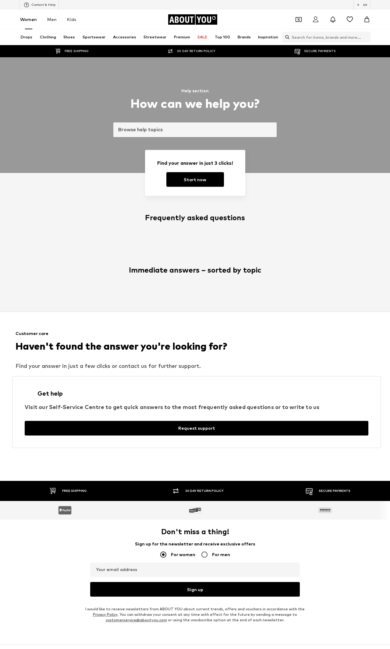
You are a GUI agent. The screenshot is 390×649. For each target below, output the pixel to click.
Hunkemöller (57, 343)
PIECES (127, 335)
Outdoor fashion (211, 282)
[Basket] (366, 19)
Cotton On (206, 335)
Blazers (203, 265)
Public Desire (282, 335)
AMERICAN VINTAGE (65, 352)
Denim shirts (282, 282)
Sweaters (130, 300)
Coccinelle (280, 326)
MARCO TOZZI (134, 343)
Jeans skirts (207, 291)
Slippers (53, 282)
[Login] (315, 19)
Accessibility (288, 470)
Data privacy (172, 470)
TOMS (201, 352)
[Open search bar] (285, 37)
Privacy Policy (105, 205)
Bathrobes (56, 300)
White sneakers (285, 265)
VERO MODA (57, 361)
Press (83, 470)
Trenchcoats (282, 291)
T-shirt (202, 300)
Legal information (250, 470)
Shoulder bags (284, 300)
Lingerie (278, 274)
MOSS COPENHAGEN (140, 352)
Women (28, 19)
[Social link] (52, 422)
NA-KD (127, 326)
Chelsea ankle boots (140, 274)
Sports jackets (59, 265)
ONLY (51, 326)
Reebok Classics (285, 361)
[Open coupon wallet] (298, 19)
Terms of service (208, 470)
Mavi (125, 361)
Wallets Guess (134, 282)
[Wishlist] (349, 19)
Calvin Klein (206, 343)
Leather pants (134, 265)
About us (59, 470)
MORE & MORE (284, 352)
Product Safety (324, 470)
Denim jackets (209, 274)
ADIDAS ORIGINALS (214, 361)
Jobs (102, 470)
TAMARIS (204, 326)
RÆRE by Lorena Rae (66, 335)
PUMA (276, 343)
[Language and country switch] (362, 5)
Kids (71, 19)
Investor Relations (133, 470)
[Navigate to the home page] (192, 19)
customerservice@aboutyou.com (136, 211)
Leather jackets (61, 291)
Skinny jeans (57, 274)
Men (52, 19)
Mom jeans (131, 291)
